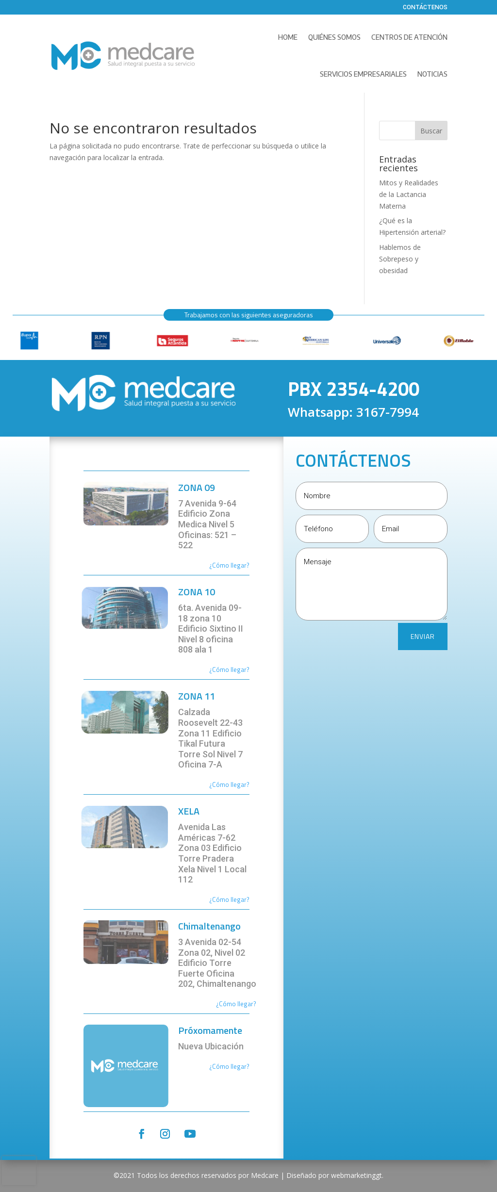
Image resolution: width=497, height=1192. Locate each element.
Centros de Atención (409, 37)
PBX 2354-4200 (353, 389)
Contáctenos (425, 8)
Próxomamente (210, 1030)
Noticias (432, 74)
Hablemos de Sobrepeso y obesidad (400, 259)
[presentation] (19, 1170)
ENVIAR (423, 636)
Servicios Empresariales (363, 74)
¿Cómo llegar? (229, 669)
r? (246, 565)
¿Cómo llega (226, 565)
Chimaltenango (209, 925)
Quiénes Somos (334, 37)
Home (288, 37)
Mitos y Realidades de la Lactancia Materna (408, 194)
